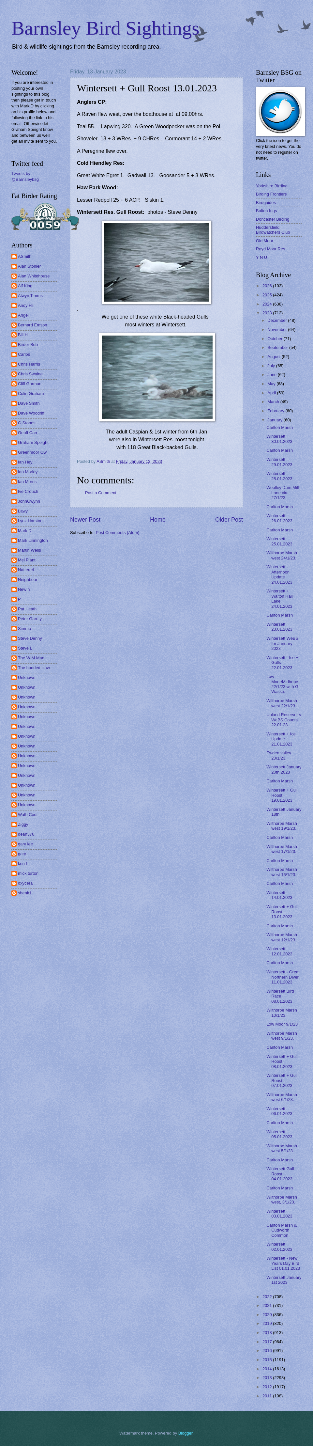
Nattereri (26, 569)
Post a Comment (100, 492)
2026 (267, 285)
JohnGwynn (29, 501)
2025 (267, 294)
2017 (267, 1341)
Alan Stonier (29, 266)
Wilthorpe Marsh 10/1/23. (281, 1012)
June (272, 374)
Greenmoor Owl (33, 452)
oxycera (25, 883)
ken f (22, 863)
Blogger (185, 1433)
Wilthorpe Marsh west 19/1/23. (281, 826)
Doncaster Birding (272, 219)
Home (158, 519)
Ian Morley (27, 471)
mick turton (28, 873)
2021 (267, 1305)
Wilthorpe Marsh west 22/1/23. (281, 703)
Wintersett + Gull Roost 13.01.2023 (282, 911)
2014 (267, 1368)
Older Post (229, 519)
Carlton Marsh (279, 427)
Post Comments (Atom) (118, 532)
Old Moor (264, 240)
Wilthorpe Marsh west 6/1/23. (281, 1097)
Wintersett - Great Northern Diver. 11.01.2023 (283, 976)
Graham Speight (33, 442)
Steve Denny (30, 638)
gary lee (25, 843)
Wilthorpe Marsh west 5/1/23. (281, 1148)
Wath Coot (27, 814)
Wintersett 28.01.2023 (279, 476)
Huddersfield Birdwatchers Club (273, 230)
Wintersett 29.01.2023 (279, 462)
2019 (267, 1323)
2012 (267, 1386)
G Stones (27, 422)
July (271, 365)
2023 (267, 312)
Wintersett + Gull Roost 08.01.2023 (282, 1061)
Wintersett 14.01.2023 (279, 895)
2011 (267, 1395)
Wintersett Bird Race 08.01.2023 (280, 996)
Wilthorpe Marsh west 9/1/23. (281, 1036)
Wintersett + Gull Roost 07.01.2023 (282, 1080)
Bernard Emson (32, 324)
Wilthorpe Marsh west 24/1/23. (281, 555)
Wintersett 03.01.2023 (279, 1213)
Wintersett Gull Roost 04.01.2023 (280, 1173)
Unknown (27, 677)
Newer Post (85, 519)
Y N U (261, 257)
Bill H (23, 334)
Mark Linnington (33, 540)
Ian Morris (27, 481)
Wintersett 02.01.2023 (279, 1246)
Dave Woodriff (31, 413)
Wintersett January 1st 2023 (283, 1280)
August (274, 356)
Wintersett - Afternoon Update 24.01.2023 (279, 574)
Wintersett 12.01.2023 (279, 951)
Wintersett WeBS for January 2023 (282, 643)
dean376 (26, 834)
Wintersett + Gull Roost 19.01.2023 (282, 795)
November (277, 329)
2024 (267, 304)
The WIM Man (31, 657)
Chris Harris (29, 364)
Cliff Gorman (29, 383)
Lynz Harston (30, 520)
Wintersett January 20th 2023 (283, 769)
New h (24, 589)
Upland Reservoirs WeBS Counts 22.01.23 (283, 719)
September (278, 347)
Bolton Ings (266, 210)
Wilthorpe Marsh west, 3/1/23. (281, 1199)
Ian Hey (25, 462)
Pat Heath (27, 608)
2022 (267, 1296)
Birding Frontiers (271, 194)
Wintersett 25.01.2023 (279, 541)
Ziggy (23, 824)
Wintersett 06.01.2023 (279, 1111)
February (276, 410)
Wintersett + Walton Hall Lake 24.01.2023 (279, 598)
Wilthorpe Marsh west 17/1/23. (281, 849)
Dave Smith (29, 403)
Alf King (25, 285)
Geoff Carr (27, 432)
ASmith (25, 256)
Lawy (23, 511)
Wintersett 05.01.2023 (279, 1134)
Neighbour (27, 579)
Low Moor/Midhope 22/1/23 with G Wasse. (282, 684)
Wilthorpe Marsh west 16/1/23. (281, 872)
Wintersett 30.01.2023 (279, 439)
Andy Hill (26, 305)
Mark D (25, 530)
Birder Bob (28, 344)
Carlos (24, 354)
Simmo (24, 628)
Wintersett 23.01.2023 (279, 627)
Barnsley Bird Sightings (105, 28)
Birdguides (266, 202)
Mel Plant (27, 560)
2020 (267, 1314)
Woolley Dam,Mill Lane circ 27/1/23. (282, 492)
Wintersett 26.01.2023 (279, 518)
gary (22, 853)
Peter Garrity (30, 618)
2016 (267, 1350)
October (275, 338)
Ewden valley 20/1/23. (278, 755)
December (277, 320)
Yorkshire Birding (272, 185)
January (275, 419)
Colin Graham (31, 393)
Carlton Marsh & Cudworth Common (281, 1230)
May (271, 383)
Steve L (25, 648)
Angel (23, 315)
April (272, 392)
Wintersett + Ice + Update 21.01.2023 (282, 739)
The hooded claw (34, 667)
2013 (267, 1377)
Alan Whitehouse (34, 276)
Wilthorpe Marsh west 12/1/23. (281, 937)
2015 (267, 1359)
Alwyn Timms (30, 295)
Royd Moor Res (270, 248)
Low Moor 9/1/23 (282, 1024)
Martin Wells (29, 550)
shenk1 (25, 892)
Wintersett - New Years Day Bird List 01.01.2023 (283, 1263)
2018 (267, 1332)
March (273, 401)
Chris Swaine (30, 373)
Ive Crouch (28, 491)
